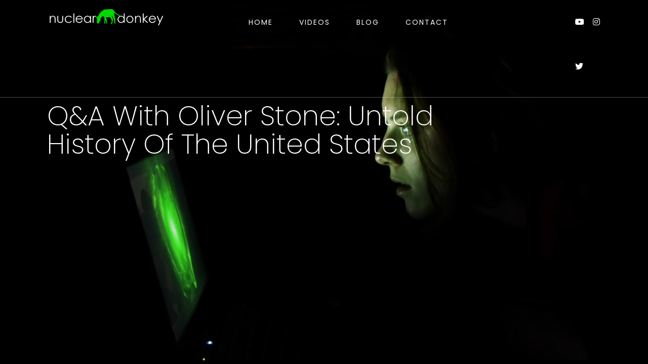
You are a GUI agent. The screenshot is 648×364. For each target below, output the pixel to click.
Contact (427, 22)
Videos (314, 22)
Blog (367, 22)
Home (261, 22)
